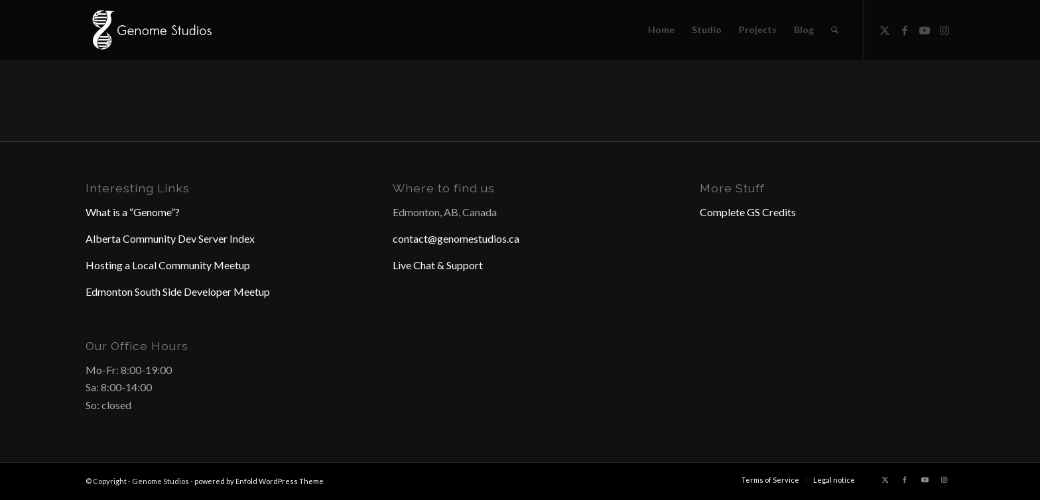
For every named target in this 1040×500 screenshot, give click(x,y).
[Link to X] (885, 29)
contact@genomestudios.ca (456, 238)
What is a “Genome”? (133, 212)
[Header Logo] (151, 30)
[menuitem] (661, 30)
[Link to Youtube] (925, 29)
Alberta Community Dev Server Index (170, 238)
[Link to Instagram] (944, 29)
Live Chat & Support (438, 265)
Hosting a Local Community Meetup (168, 265)
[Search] (834, 30)
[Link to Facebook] (905, 29)
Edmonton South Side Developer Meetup (178, 291)
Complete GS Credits (748, 212)
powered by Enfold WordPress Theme (259, 481)
